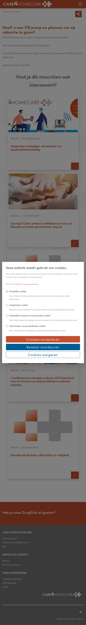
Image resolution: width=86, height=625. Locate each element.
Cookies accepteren (43, 339)
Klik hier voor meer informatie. (27, 284)
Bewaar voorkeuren (43, 347)
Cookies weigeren (43, 354)
